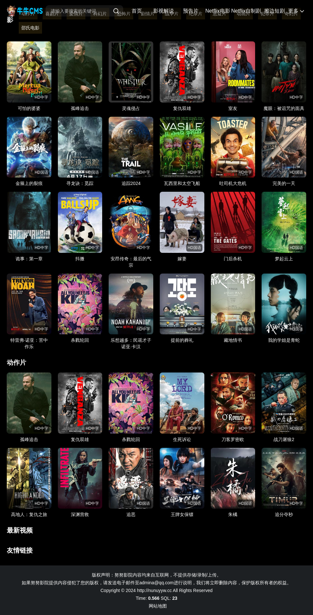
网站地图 (158, 606)
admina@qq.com (156, 582)
